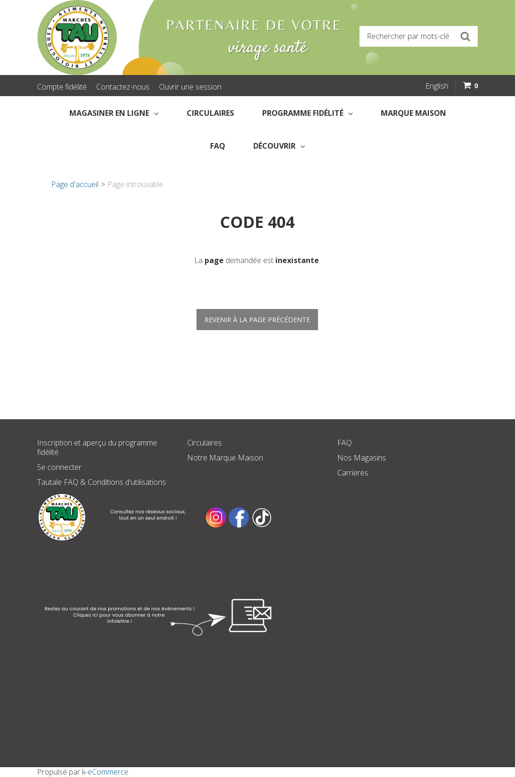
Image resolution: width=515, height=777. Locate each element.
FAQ (217, 146)
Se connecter (59, 467)
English (436, 86)
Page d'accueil (74, 184)
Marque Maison (413, 113)
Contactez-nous (123, 87)
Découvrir (279, 146)
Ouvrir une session (190, 87)
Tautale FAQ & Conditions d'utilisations (101, 482)
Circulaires (210, 113)
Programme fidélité (307, 113)
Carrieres (352, 473)
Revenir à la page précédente (257, 319)
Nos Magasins (361, 458)
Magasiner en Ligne (114, 113)
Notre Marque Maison (225, 458)
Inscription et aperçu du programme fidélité (97, 447)
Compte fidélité (62, 87)
